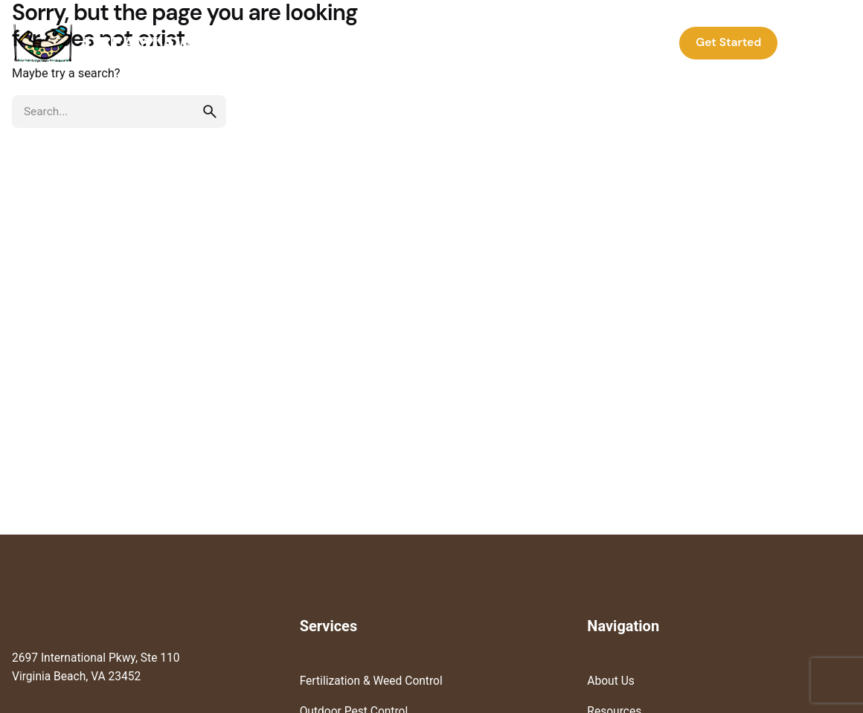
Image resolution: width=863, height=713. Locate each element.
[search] (209, 111)
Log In (818, 42)
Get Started (728, 42)
